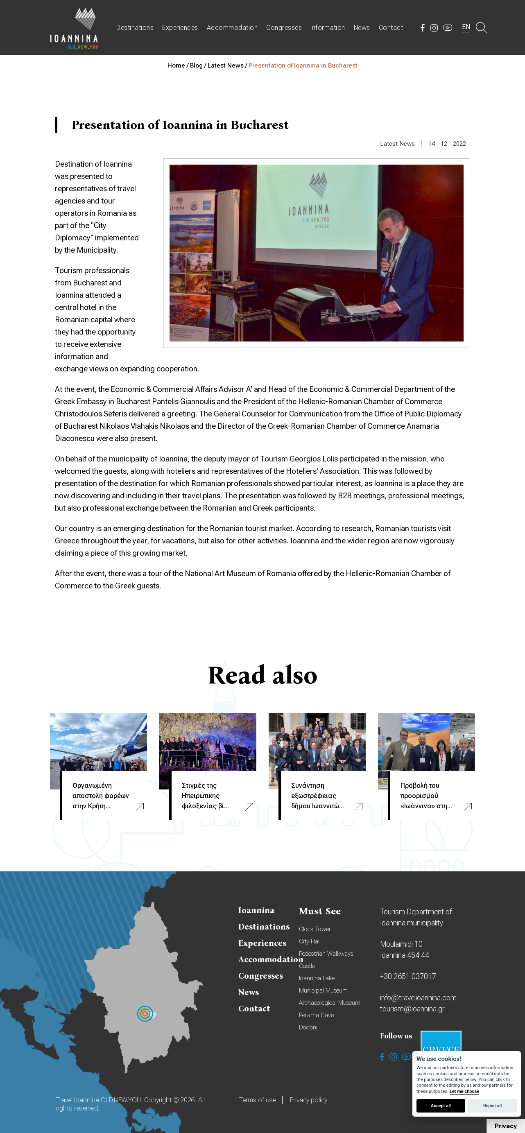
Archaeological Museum (329, 1002)
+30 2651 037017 (408, 976)
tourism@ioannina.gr (412, 1008)
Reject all (492, 1105)
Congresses (284, 28)
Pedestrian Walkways (326, 953)
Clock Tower (315, 929)
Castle (307, 966)
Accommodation (232, 28)
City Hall (310, 941)
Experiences (180, 28)
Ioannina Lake (317, 978)
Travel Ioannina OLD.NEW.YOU (74, 27)
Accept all (441, 1105)
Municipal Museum (323, 990)
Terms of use (257, 1100)
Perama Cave (316, 1015)
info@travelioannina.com (418, 997)
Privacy (506, 1126)
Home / (178, 65)
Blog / (199, 65)
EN (466, 27)
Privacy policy (308, 1100)
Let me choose (464, 1091)
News (362, 28)
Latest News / (228, 65)
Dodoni (308, 1027)
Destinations (135, 28)
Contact (391, 28)
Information (327, 28)
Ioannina (256, 910)
